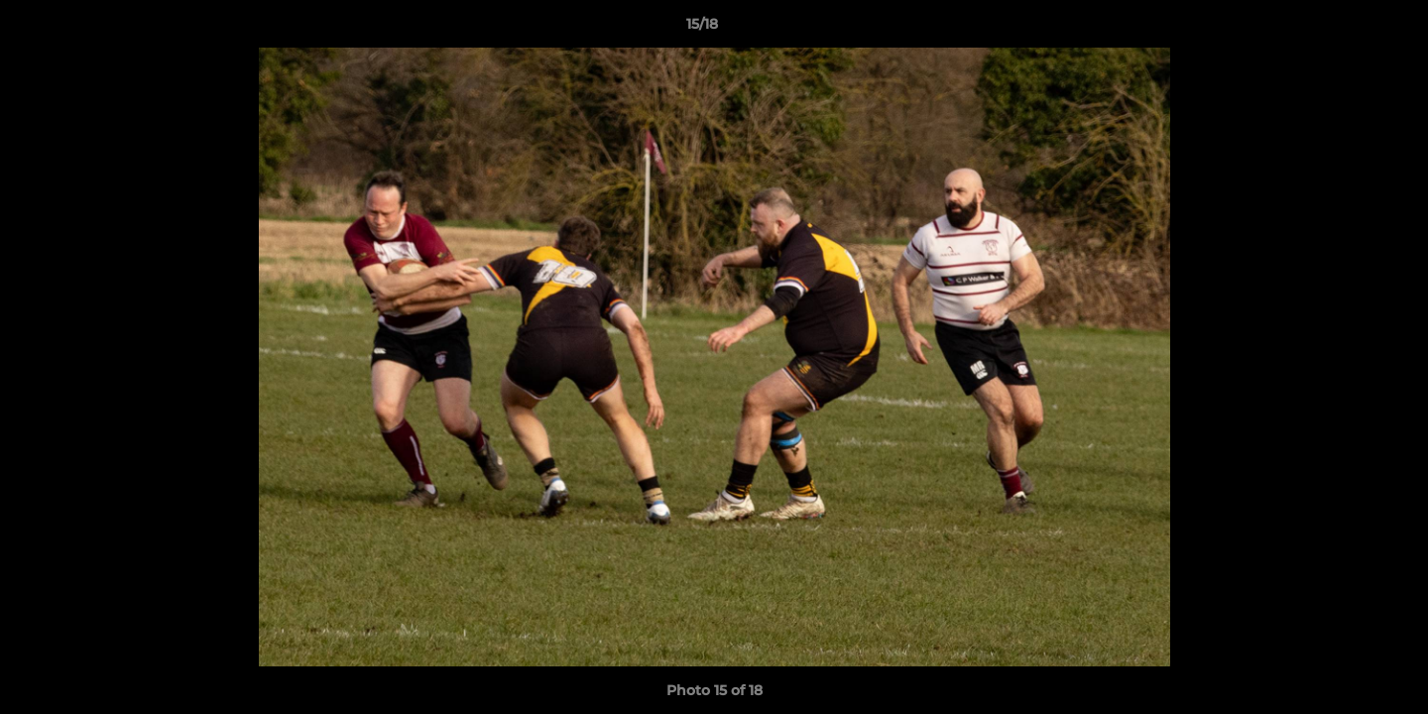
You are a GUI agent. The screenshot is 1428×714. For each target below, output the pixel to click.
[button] (1345, 29)
